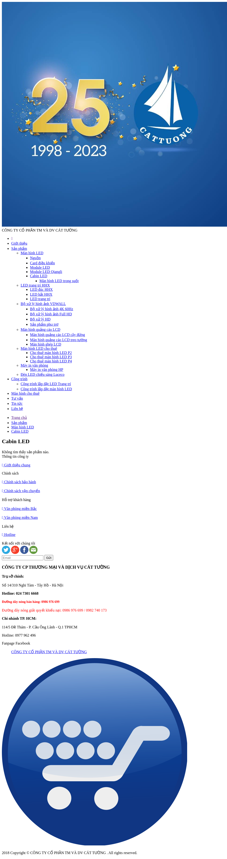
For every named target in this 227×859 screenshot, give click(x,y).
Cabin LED (38, 276)
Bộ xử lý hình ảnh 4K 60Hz (51, 309)
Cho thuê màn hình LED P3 (51, 357)
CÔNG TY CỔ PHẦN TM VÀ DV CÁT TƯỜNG (49, 652)
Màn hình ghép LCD (45, 344)
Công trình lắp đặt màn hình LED (46, 389)
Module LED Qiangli (46, 272)
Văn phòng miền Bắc (19, 509)
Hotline (8, 535)
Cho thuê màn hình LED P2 (51, 353)
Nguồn (35, 258)
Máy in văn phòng (34, 365)
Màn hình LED (32, 253)
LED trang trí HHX (35, 285)
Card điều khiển (42, 263)
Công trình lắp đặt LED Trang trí (46, 384)
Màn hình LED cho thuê (39, 348)
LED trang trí (40, 299)
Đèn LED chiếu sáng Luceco (42, 374)
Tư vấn (17, 398)
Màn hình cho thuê (25, 393)
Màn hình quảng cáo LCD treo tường (58, 340)
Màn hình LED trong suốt (59, 281)
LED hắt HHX (41, 294)
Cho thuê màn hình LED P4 (51, 361)
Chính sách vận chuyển (21, 491)
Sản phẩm (19, 249)
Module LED (40, 267)
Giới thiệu (19, 243)
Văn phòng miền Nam (20, 518)
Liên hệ (17, 409)
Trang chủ (19, 418)
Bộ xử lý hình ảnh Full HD (51, 314)
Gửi (48, 558)
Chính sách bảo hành (19, 482)
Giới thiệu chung (16, 465)
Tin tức (17, 404)
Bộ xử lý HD (40, 319)
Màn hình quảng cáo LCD (40, 330)
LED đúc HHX (41, 289)
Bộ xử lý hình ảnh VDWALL (43, 304)
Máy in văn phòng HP (46, 370)
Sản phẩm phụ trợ (44, 324)
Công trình (19, 379)
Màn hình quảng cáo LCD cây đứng (57, 335)
